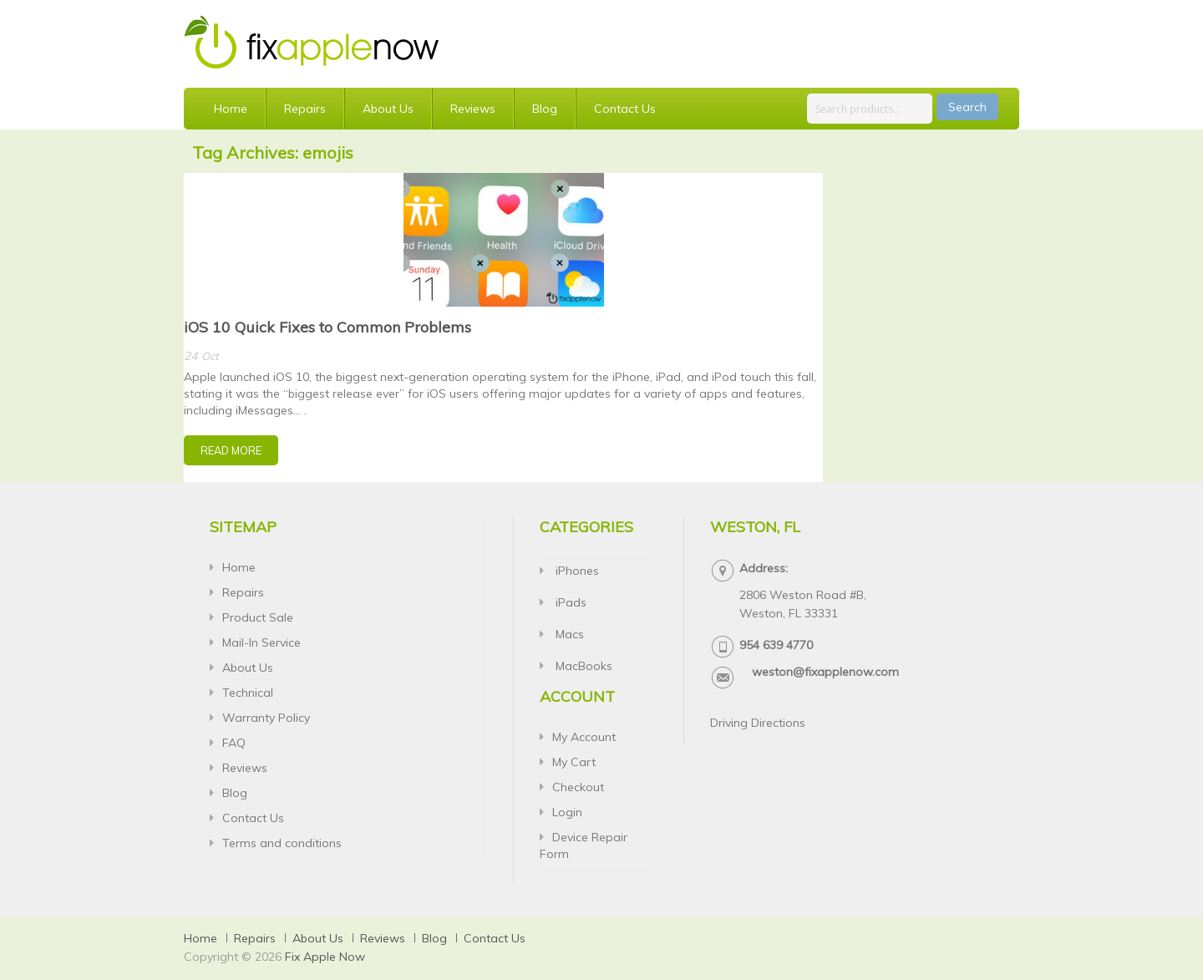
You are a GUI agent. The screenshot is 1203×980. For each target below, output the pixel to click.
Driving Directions (757, 722)
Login (567, 812)
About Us (388, 108)
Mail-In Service (261, 642)
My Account (584, 736)
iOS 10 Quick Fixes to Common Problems (327, 327)
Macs (568, 634)
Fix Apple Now (325, 956)
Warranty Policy (266, 717)
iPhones (575, 570)
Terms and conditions (282, 843)
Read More (230, 450)
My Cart (574, 761)
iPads (569, 602)
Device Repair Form (583, 845)
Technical (247, 692)
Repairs (305, 108)
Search (967, 106)
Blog (544, 108)
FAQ (234, 742)
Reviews (472, 108)
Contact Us (625, 108)
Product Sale (257, 617)
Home (230, 108)
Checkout (578, 787)
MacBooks (582, 665)
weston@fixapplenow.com (825, 671)
